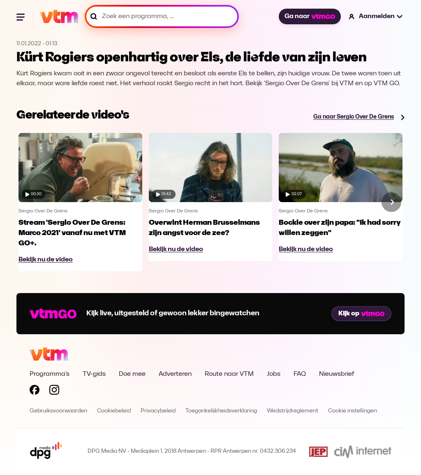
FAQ (300, 374)
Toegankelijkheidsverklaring (221, 411)
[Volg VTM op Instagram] (54, 391)
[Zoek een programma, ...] (161, 16)
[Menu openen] (21, 16)
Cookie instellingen (352, 411)
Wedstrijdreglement (292, 411)
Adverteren (175, 374)
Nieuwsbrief (336, 374)
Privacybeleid (158, 411)
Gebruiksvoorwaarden (58, 411)
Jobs (273, 374)
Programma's (49, 374)
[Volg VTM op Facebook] (34, 391)
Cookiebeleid (114, 411)
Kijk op (361, 313)
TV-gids (94, 374)
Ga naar (310, 16)
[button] (376, 16)
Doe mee (132, 374)
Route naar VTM (229, 374)
